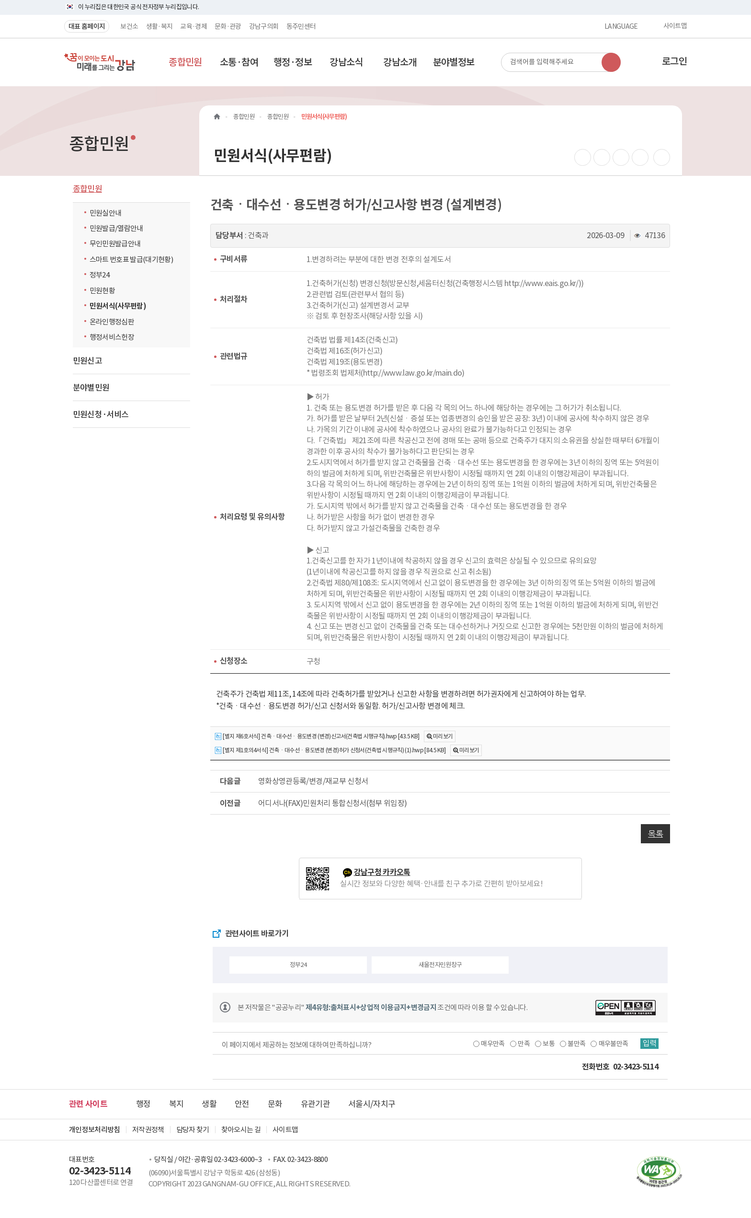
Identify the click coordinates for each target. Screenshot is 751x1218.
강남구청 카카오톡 (382, 872)
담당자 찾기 (192, 1129)
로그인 (674, 61)
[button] (185, 62)
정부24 (101, 274)
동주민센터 (301, 26)
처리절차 (233, 299)
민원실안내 (106, 213)
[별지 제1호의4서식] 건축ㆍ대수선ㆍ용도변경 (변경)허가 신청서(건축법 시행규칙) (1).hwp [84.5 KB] (330, 751)
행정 (143, 1104)
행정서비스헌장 (112, 337)
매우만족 (491, 1043)
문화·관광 (228, 26)
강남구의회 (264, 26)
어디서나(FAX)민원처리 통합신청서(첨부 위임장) (332, 803)
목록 (655, 834)
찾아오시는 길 (241, 1129)
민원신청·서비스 (101, 414)
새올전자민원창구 (440, 965)
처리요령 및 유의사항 (252, 517)
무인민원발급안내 (115, 243)
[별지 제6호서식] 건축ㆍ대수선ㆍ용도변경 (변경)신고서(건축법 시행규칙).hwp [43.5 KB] (317, 737)
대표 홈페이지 (86, 26)
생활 (209, 1104)
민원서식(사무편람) (118, 305)
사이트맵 (675, 26)
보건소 (129, 26)
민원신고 (87, 361)
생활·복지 (159, 26)
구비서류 (233, 259)
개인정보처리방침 (94, 1129)
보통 (548, 1043)
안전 (242, 1104)
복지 (176, 1104)
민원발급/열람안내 (116, 228)
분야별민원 (91, 387)
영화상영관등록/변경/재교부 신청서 (313, 781)
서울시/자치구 (371, 1104)
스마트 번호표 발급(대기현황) (131, 259)
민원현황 (102, 290)
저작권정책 (148, 1129)
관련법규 (233, 356)
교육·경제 (193, 26)
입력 (649, 1043)
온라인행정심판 (112, 321)
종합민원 (87, 189)
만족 (523, 1043)
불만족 (575, 1043)
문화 (275, 1104)
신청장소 (233, 661)
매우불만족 (612, 1043)
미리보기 (443, 736)
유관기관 (315, 1104)
